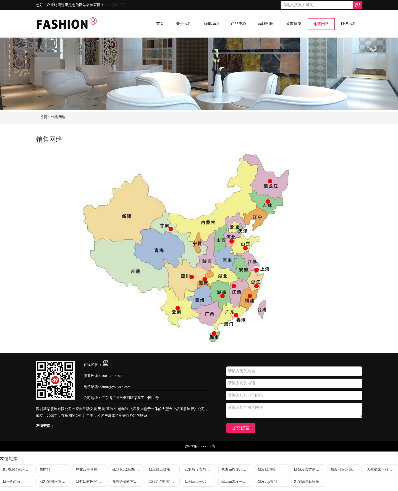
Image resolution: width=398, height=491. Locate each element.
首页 (160, 24)
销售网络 (321, 24)
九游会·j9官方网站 (126, 481)
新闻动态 (211, 24)
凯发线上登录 (159, 469)
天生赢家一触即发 (381, 469)
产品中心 (238, 24)
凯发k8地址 (267, 469)
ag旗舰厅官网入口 (199, 469)
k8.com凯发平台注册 (237, 481)
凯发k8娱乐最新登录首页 (346, 469)
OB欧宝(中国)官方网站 (164, 481)
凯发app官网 (267, 481)
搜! (357, 5)
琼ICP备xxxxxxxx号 (200, 446)
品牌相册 (266, 24)
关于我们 (184, 24)
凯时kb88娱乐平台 (17, 469)
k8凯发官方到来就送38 (309, 469)
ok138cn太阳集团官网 (127, 469)
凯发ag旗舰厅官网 (235, 469)
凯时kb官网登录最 (90, 481)
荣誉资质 (293, 24)
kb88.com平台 (195, 481)
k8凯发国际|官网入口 (55, 481)
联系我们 (349, 24)
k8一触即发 (12, 481)
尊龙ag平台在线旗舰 (91, 469)
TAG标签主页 (115, 5)
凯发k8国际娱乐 (306, 481)
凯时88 (45, 469)
